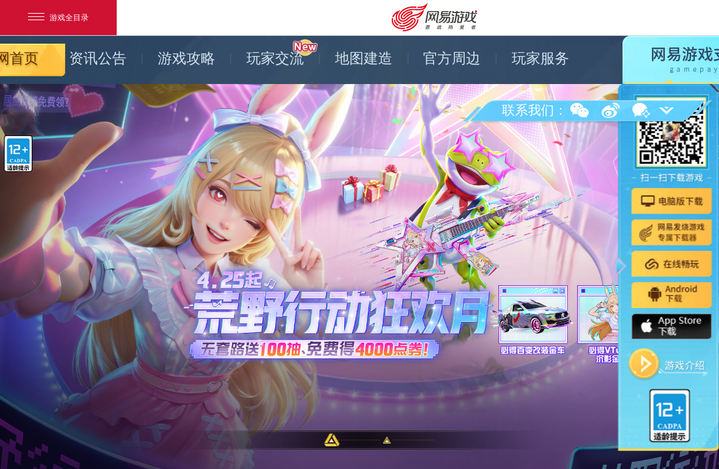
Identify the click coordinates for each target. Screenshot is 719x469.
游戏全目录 (58, 17)
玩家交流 (282, 52)
